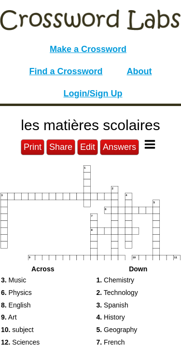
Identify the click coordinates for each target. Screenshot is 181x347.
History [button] (111, 317)
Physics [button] (16, 292)
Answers (119, 147)
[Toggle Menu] (149, 144)
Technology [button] (117, 292)
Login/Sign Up (93, 93)
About (139, 71)
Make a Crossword (88, 49)
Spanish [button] (112, 305)
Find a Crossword (66, 71)
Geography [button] (117, 330)
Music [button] (13, 280)
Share (60, 147)
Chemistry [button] (116, 280)
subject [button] (17, 330)
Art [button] (9, 317)
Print (33, 147)
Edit (87, 147)
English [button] (16, 305)
